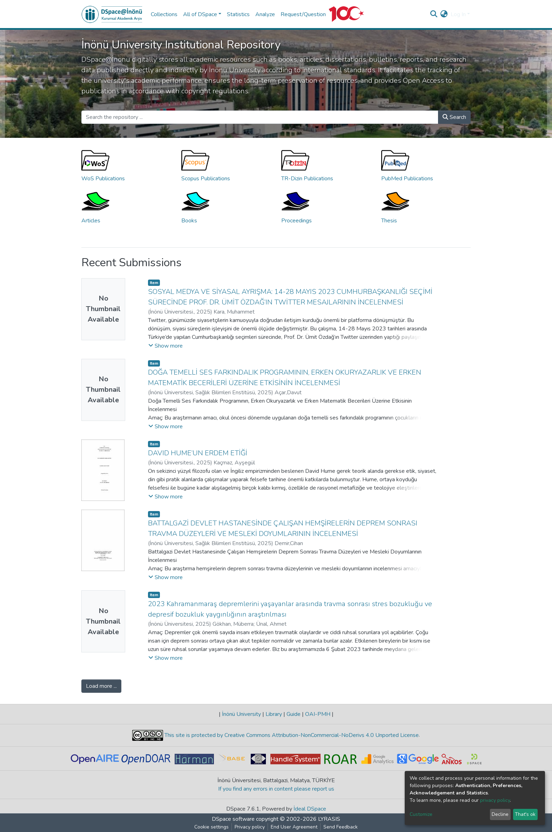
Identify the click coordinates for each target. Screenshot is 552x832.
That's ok (525, 814)
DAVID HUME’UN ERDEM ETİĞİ (197, 453)
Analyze (265, 14)
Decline (500, 814)
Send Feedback (340, 827)
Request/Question (303, 14)
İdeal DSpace (310, 809)
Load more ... (101, 686)
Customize (421, 814)
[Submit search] (434, 14)
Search (454, 117)
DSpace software (233, 819)
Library (273, 714)
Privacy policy (250, 827)
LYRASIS (329, 819)
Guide (293, 714)
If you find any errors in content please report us (276, 789)
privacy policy (495, 800)
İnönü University (241, 714)
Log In (458, 14)
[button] (444, 14)
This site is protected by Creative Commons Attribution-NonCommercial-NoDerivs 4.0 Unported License (291, 735)
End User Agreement (294, 827)
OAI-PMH (318, 714)
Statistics (238, 14)
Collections (164, 14)
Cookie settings (211, 827)
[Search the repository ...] (259, 117)
